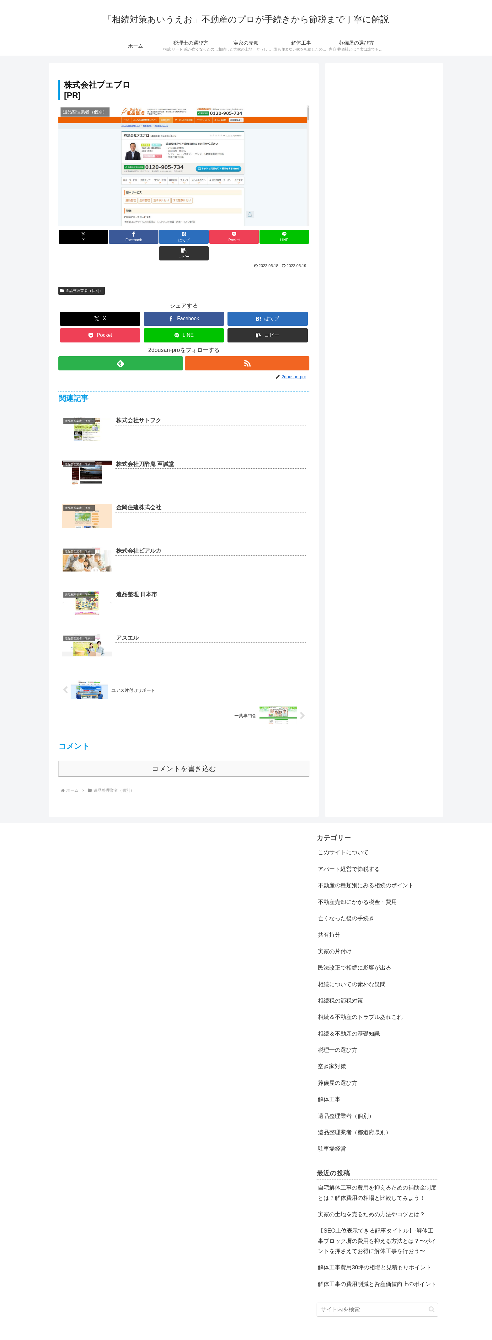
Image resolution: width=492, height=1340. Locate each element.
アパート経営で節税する (349, 852)
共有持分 (329, 918)
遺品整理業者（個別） (81, 274)
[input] (377, 1293)
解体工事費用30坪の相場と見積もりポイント (374, 1251)
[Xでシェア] (79, 237)
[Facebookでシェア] (121, 237)
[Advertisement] (384, 113)
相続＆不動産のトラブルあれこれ (360, 1000)
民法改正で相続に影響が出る (354, 951)
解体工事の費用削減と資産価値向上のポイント (377, 1267)
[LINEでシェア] (247, 237)
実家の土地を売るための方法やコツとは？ (371, 1198)
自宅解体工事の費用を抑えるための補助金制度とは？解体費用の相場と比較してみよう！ (377, 1176)
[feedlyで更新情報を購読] (120, 347)
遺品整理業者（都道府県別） (354, 1116)
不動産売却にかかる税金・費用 (357, 885)
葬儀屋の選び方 (337, 1066)
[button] (288, 237)
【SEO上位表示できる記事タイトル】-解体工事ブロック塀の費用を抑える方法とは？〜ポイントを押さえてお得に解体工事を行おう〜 (377, 1224)
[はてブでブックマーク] (163, 237)
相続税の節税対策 (340, 984)
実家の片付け (335, 935)
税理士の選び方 (337, 1033)
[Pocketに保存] (205, 237)
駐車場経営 (332, 1132)
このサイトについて (343, 836)
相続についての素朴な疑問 (352, 967)
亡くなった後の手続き (346, 902)
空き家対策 (332, 1050)
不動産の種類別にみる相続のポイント (366, 869)
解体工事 (329, 1083)
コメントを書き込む (184, 752)
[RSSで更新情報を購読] (247, 347)
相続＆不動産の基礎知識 (349, 1017)
